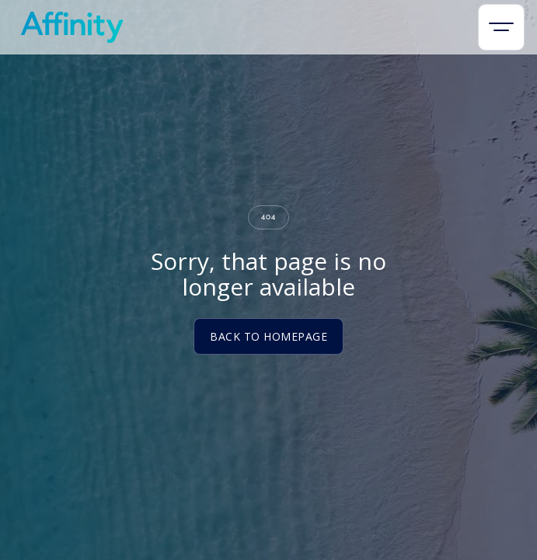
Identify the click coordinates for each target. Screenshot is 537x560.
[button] (501, 27)
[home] (68, 27)
